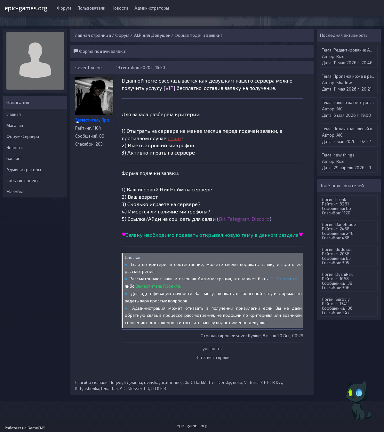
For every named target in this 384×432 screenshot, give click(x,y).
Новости (120, 8)
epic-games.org (26, 7)
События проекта (23, 180)
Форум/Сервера (22, 136)
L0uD (187, 382)
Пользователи (91, 8)
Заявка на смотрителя (355, 102)
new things (344, 154)
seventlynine (88, 67)
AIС (123, 388)
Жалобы (14, 191)
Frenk (340, 199)
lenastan (109, 388)
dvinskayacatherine (162, 382)
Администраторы (151, 8)
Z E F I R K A (271, 382)
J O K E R (158, 388)
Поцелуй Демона (125, 382)
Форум (64, 8)
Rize (340, 56)
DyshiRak (344, 274)
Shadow (344, 82)
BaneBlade (345, 224)
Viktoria (251, 382)
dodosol (343, 249)
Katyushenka (87, 388)
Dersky (224, 382)
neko (237, 382)
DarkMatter (205, 382)
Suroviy (342, 299)
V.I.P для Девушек (151, 35)
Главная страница (92, 35)
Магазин (14, 125)
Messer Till (138, 388)
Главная (13, 114)
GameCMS (36, 428)
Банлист (14, 158)
